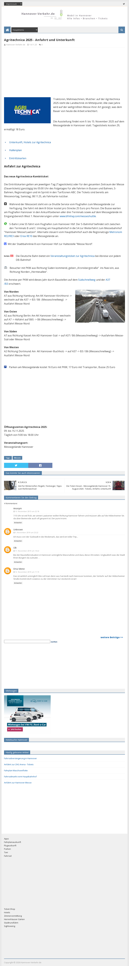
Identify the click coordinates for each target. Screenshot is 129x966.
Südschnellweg (86, 279)
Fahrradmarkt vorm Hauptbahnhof (20, 776)
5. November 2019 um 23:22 (26, 532)
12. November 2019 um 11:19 (27, 572)
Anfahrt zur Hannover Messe (18, 782)
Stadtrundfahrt (11, 922)
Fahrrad (8, 855)
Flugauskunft (10, 845)
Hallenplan (15, 150)
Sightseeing (9, 926)
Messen (17, 458)
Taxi (6, 852)
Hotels (7, 912)
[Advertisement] (64, 71)
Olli (14, 547)
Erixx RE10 (26, 236)
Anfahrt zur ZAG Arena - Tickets (19, 764)
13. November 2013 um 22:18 (27, 511)
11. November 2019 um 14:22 (27, 551)
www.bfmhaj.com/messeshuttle (78, 216)
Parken (7, 849)
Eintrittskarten (17, 158)
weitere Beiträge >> (112, 637)
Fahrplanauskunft (12, 842)
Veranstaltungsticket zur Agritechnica (72, 256)
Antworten (18, 523)
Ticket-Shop (9, 909)
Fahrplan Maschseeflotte (16, 770)
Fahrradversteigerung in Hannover (20, 758)
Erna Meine (19, 568)
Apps (6, 838)
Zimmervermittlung (13, 915)
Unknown (18, 529)
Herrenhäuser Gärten (14, 919)
